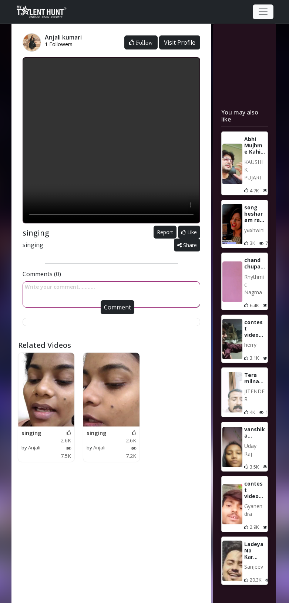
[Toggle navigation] (263, 11)
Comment (117, 307)
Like (189, 232)
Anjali (34, 447)
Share (187, 245)
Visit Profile (179, 42)
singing (31, 432)
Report (165, 232)
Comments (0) (42, 274)
